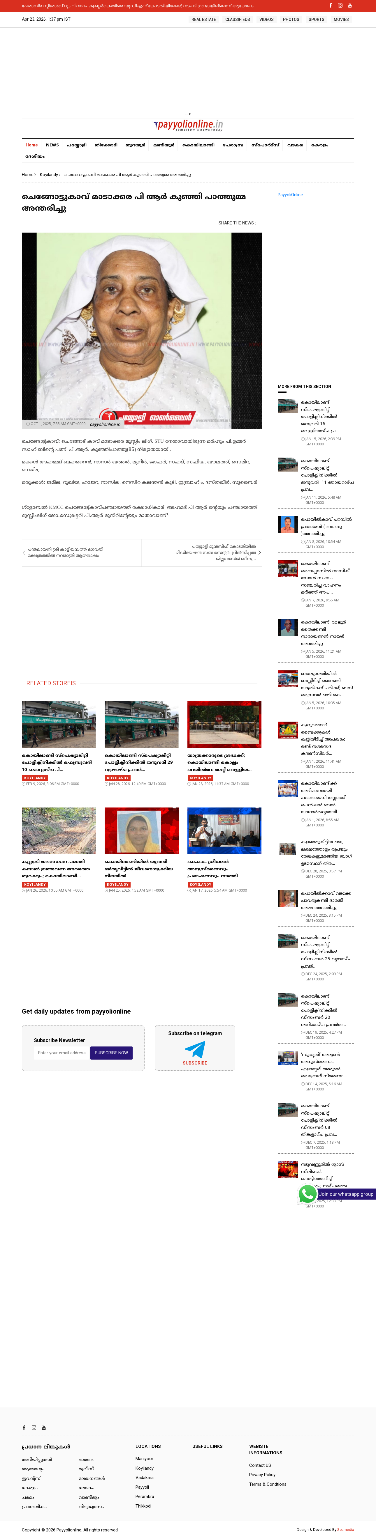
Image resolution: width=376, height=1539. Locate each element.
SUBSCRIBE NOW (111, 1052)
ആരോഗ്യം (33, 1469)
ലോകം (86, 1488)
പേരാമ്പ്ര (233, 145)
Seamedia (345, 1529)
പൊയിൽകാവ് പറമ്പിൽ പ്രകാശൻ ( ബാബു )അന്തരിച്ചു (326, 527)
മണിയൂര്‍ (163, 145)
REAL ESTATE (203, 19)
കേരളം (319, 145)
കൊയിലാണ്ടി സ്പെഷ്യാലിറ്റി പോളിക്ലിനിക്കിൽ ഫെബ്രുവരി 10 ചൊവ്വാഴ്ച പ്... (57, 763)
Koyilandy (49, 174)
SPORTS (316, 19)
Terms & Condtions (268, 1484)
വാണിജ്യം (89, 1498)
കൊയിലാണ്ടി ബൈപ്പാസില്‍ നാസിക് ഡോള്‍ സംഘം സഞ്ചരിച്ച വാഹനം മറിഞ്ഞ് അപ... (325, 578)
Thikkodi (143, 1506)
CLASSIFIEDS (237, 19)
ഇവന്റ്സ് (31, 1479)
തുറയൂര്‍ (135, 145)
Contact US (260, 1465)
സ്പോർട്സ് (265, 145)
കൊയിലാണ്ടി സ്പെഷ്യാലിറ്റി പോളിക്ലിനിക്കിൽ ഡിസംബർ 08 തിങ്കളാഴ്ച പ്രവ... (319, 1121)
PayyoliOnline (290, 194)
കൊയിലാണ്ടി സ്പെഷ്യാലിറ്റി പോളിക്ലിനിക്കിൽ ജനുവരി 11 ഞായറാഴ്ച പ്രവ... (327, 475)
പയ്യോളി (77, 145)
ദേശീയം (35, 157)
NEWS (52, 145)
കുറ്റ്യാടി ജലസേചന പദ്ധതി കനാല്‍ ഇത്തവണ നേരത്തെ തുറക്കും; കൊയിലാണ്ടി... (56, 869)
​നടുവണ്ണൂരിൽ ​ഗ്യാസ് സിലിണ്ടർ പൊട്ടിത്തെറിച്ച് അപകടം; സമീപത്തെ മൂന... (324, 1179)
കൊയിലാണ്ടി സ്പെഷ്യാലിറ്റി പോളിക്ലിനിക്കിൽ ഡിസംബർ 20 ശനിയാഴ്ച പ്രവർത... (323, 1011)
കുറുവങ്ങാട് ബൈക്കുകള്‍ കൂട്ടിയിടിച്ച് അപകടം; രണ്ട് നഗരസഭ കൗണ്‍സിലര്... (323, 739)
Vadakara (145, 1477)
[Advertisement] (188, 70)
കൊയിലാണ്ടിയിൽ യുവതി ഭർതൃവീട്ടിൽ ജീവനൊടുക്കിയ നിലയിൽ (139, 869)
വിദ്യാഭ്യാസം (91, 1507)
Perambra (145, 1496)
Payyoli (142, 1487)
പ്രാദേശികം (34, 1507)
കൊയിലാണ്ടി (198, 145)
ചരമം (28, 1498)
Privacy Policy (262, 1474)
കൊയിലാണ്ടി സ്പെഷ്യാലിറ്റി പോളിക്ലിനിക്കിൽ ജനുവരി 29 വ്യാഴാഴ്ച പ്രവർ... (139, 763)
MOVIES (341, 19)
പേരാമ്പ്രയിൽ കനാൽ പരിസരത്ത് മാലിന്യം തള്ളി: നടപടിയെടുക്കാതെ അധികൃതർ (108, 5)
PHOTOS (291, 19)
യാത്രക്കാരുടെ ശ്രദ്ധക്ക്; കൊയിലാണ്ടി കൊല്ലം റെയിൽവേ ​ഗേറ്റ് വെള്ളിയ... (219, 763)
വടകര (295, 145)
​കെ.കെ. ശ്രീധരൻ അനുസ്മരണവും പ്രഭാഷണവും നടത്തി (212, 869)
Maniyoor (144, 1458)
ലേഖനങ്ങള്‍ (92, 1479)
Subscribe (195, 1063)
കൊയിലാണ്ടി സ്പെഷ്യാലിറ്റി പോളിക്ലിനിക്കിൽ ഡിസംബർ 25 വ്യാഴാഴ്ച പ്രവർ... (326, 952)
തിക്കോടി (106, 145)
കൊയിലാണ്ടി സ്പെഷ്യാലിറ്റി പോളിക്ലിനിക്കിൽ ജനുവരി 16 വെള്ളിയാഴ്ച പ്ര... (320, 417)
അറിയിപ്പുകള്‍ (37, 1460)
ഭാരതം (86, 1460)
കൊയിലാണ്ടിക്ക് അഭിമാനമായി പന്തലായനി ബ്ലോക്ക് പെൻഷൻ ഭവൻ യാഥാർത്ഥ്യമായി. (323, 798)
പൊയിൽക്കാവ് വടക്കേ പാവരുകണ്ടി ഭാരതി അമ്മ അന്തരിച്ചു (326, 901)
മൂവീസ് (86, 1469)
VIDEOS (266, 19)
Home (32, 145)
